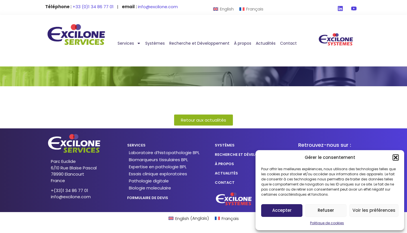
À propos (242, 43)
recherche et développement (245, 154)
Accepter (282, 210)
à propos (224, 164)
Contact (288, 43)
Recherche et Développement (199, 43)
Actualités (266, 43)
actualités (226, 173)
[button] (396, 157)
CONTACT (225, 182)
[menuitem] (223, 9)
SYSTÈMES (225, 145)
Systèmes (155, 43)
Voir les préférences (373, 210)
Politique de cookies (327, 223)
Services (129, 43)
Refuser (326, 210)
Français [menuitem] (254, 9)
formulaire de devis (147, 197)
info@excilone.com (71, 197)
